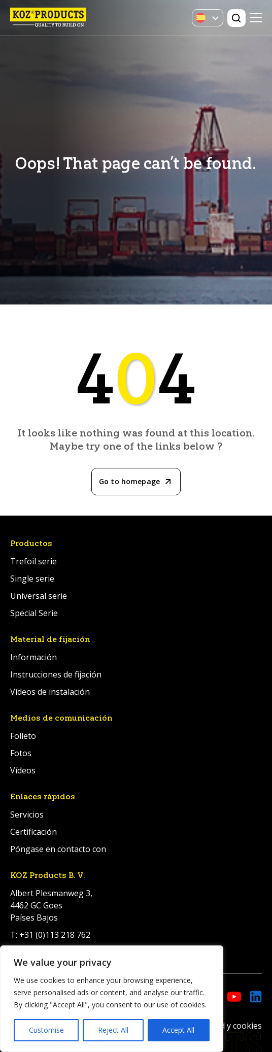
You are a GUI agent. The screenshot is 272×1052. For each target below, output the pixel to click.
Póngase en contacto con (58, 849)
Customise (46, 1030)
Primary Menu (256, 17)
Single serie (32, 578)
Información (33, 657)
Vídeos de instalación (50, 691)
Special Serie (34, 613)
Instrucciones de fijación (55, 674)
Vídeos (23, 770)
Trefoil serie (33, 561)
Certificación (33, 831)
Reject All (113, 1030)
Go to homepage (129, 481)
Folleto (23, 735)
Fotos (20, 753)
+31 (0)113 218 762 (54, 934)
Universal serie (38, 595)
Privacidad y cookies (224, 1025)
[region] (111, 998)
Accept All (178, 1030)
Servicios (27, 814)
